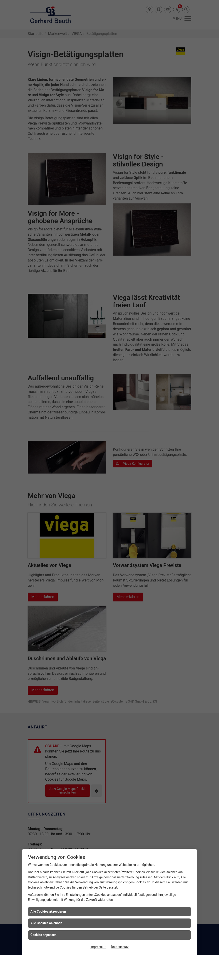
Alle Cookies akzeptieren (48, 911)
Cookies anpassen (43, 935)
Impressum (98, 947)
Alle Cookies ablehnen (46, 923)
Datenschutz (120, 947)
